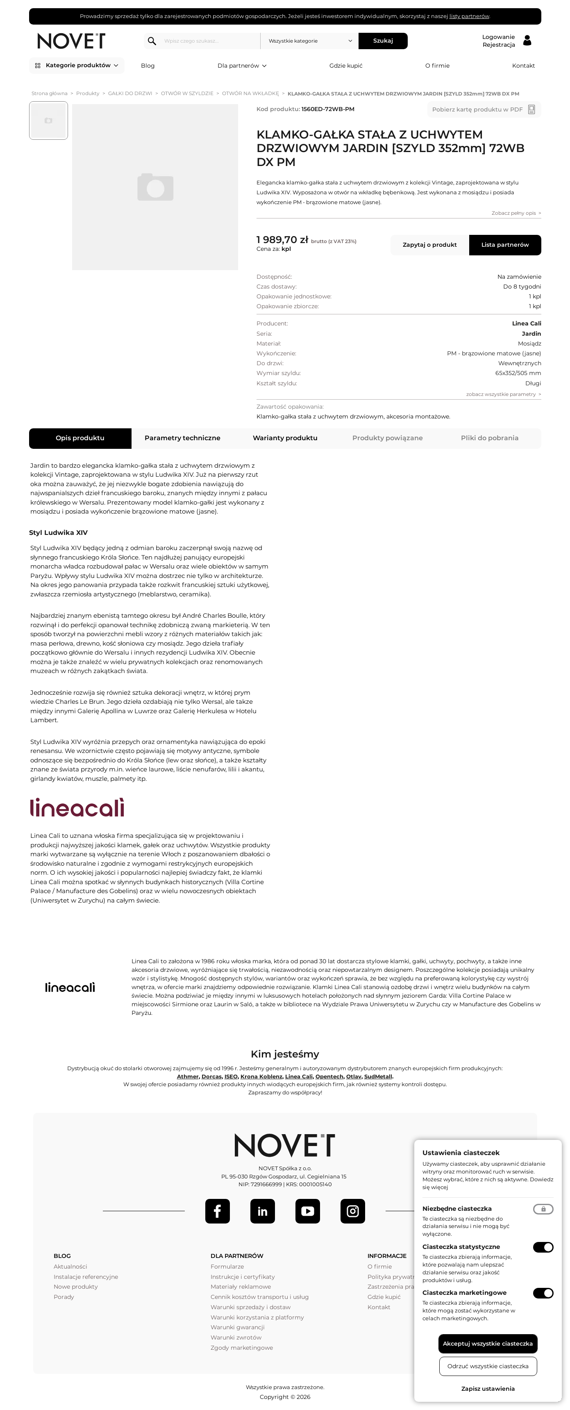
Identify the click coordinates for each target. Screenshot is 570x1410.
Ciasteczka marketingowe (464, 1292)
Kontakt (523, 65)
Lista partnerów (505, 244)
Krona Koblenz (261, 1076)
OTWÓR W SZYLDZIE (187, 93)
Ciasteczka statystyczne (461, 1247)
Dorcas (212, 1076)
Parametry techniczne (182, 438)
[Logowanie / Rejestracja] (506, 41)
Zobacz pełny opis (514, 213)
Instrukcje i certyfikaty (243, 1276)
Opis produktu (80, 438)
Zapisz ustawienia (488, 1388)
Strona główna (50, 93)
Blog (148, 65)
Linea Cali (299, 1076)
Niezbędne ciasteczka (457, 1208)
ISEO (231, 1076)
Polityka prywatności (398, 1276)
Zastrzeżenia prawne (397, 1286)
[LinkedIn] (262, 1211)
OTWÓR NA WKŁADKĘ (250, 93)
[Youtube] (307, 1211)
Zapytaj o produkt (430, 244)
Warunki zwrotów (236, 1337)
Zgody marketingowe (242, 1347)
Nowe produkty (76, 1286)
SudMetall (378, 1076)
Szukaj (383, 40)
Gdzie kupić (346, 65)
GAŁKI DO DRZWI (130, 93)
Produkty (88, 93)
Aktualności (70, 1266)
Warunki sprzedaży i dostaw (251, 1307)
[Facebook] (217, 1211)
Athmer (188, 1076)
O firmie (437, 65)
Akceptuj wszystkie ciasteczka (488, 1343)
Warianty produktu (285, 438)
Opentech (329, 1076)
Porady (64, 1297)
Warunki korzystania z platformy (257, 1317)
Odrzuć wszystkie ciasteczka (488, 1366)
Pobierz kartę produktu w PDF (477, 109)
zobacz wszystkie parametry (501, 394)
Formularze (227, 1266)
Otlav (353, 1076)
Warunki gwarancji (238, 1327)
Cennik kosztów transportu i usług (260, 1297)
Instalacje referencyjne (86, 1276)
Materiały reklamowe (241, 1286)
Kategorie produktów (82, 65)
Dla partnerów (242, 66)
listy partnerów (469, 16)
